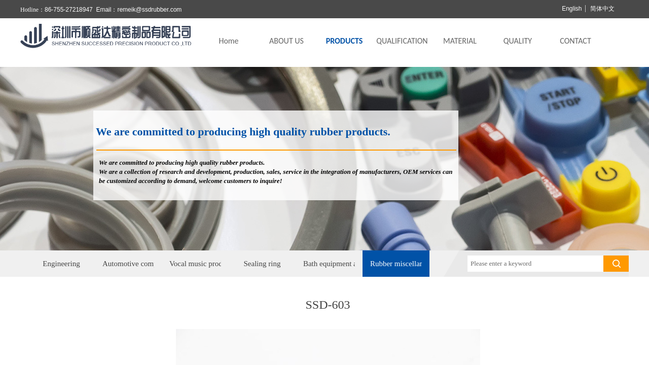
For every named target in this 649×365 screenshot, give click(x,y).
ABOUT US (286, 41)
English (572, 8)
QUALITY (517, 41)
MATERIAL (460, 41)
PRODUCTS (344, 41)
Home (228, 41)
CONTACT (575, 41)
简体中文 (602, 8)
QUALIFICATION (401, 41)
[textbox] (535, 264)
